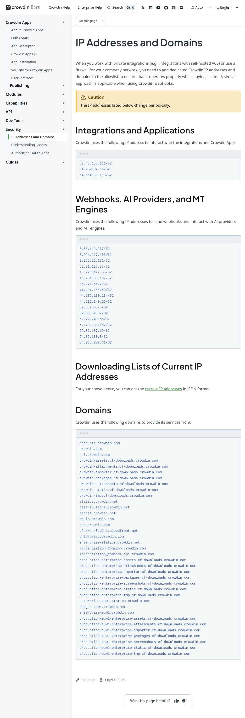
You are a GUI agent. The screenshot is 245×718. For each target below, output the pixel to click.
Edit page (86, 679)
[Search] (120, 7)
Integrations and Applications (135, 130)
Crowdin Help (59, 7)
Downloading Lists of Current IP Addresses (139, 371)
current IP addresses (163, 388)
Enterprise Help (90, 7)
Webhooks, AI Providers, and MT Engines (140, 204)
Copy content (112, 679)
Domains (93, 410)
